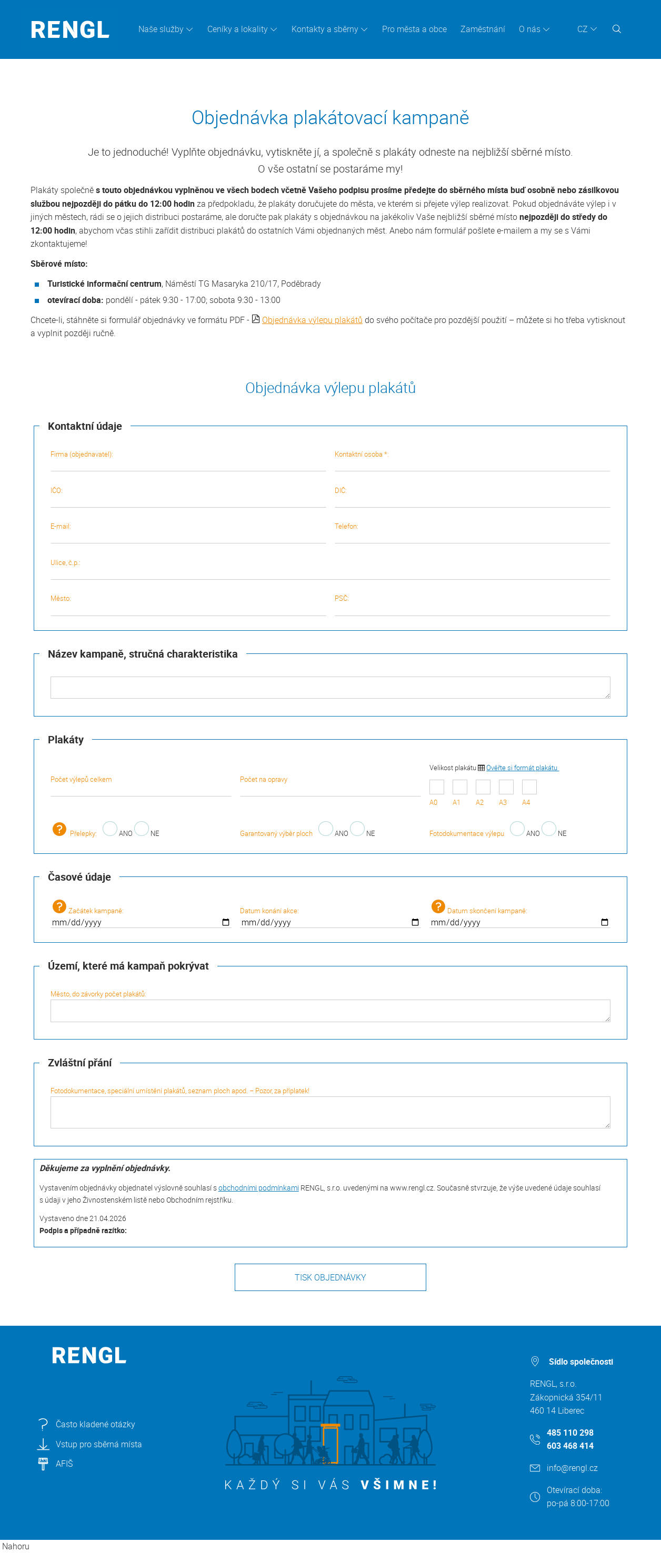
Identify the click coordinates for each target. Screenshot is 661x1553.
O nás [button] (529, 29)
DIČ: (472, 497)
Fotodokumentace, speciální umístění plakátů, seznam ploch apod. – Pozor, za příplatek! (331, 1107)
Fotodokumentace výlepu (466, 833)
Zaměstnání (482, 29)
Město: (188, 604)
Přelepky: (74, 833)
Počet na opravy (330, 785)
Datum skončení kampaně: (519, 914)
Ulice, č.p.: (331, 569)
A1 (460, 794)
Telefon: (472, 532)
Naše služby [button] (161, 29)
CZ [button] (582, 29)
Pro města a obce (414, 29)
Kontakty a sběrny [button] (325, 29)
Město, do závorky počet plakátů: (331, 1005)
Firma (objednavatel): (188, 460)
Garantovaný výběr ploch (276, 833)
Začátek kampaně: (141, 914)
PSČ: (472, 604)
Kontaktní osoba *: (472, 460)
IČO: (188, 497)
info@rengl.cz (572, 1468)
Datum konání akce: (330, 917)
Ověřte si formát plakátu (522, 767)
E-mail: (188, 532)
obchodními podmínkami (258, 1188)
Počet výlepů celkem (141, 785)
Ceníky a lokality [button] (237, 29)
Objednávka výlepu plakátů (312, 320)
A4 (529, 794)
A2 (483, 794)
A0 (436, 794)
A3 (506, 794)
